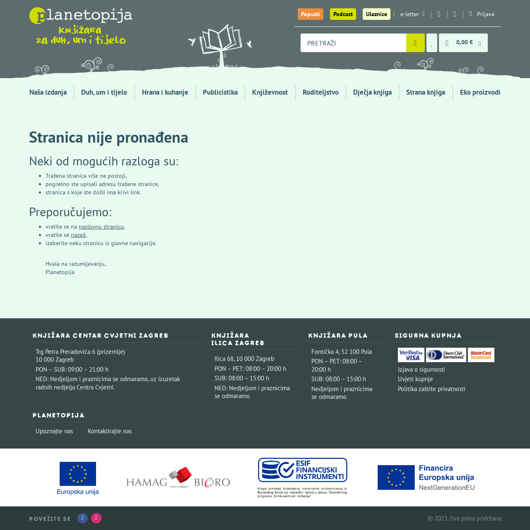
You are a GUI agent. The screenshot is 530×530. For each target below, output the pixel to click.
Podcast (343, 14)
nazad (78, 235)
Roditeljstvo (321, 92)
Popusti (310, 14)
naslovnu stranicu (101, 226)
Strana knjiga (425, 92)
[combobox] (353, 42)
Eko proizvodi (480, 92)
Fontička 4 (325, 352)
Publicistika (220, 92)
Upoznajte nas (54, 431)
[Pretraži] (415, 42)
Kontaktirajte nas (110, 431)
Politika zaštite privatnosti (431, 389)
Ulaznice (376, 14)
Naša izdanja (48, 92)
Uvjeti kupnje (415, 379)
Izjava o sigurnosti (421, 369)
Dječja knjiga (372, 92)
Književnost (270, 92)
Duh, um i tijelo (104, 92)
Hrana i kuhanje (165, 92)
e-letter (412, 14)
